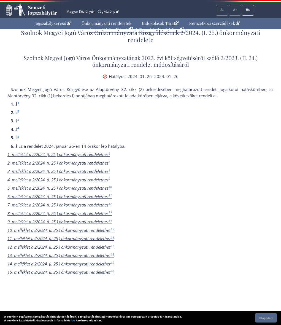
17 (112, 246)
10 (110, 187)
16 (112, 237)
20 (112, 271)
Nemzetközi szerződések (214, 23)
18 (112, 254)
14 (110, 221)
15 (112, 229)
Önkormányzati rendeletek (106, 23)
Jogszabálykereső (52, 23)
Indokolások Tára (160, 23)
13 (110, 212)
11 (110, 195)
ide (73, 320)
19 (112, 262)
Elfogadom (266, 318)
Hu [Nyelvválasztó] (248, 9)
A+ (235, 9)
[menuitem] (52, 23)
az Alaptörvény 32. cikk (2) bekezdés (126, 89)
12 (110, 204)
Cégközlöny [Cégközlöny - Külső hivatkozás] (108, 11)
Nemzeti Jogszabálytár (42, 10)
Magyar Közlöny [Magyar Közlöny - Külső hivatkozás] (80, 11)
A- (222, 9)
